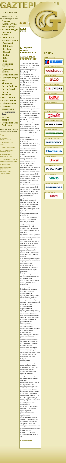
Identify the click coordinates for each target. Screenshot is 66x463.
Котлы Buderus (9, 86)
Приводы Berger (10, 78)
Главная (6, 21)
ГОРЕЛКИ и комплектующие (10, 38)
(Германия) (52, 66)
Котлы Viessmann (7, 82)
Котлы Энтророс (6, 93)
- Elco (4, 61)
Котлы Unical (8, 89)
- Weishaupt (7, 43)
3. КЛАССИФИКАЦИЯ (7, 147)
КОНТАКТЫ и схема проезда (9, 25)
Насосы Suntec (9, 100)
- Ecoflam (6, 49)
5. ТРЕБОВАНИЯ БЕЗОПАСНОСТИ (6, 155)
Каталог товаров (6, 118)
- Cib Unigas (7, 46)
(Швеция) (49, 57)
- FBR (4, 58)
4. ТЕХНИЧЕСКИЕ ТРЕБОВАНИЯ (6, 151)
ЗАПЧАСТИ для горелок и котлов (10, 32)
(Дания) (50, 111)
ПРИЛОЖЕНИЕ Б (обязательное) (6, 172)
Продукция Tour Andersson (10, 124)
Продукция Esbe (10, 75)
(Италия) (51, 84)
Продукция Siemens (7, 70)
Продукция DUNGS (7, 65)
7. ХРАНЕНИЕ (5, 164)
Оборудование (9, 103)
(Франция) (50, 75)
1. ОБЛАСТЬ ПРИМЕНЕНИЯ (5, 138)
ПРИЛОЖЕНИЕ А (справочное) (6, 167)
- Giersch (6, 52)
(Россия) (51, 138)
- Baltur (5, 55)
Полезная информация (8, 107)
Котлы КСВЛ (8, 97)
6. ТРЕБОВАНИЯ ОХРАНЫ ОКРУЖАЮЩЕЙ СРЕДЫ (9, 160)
